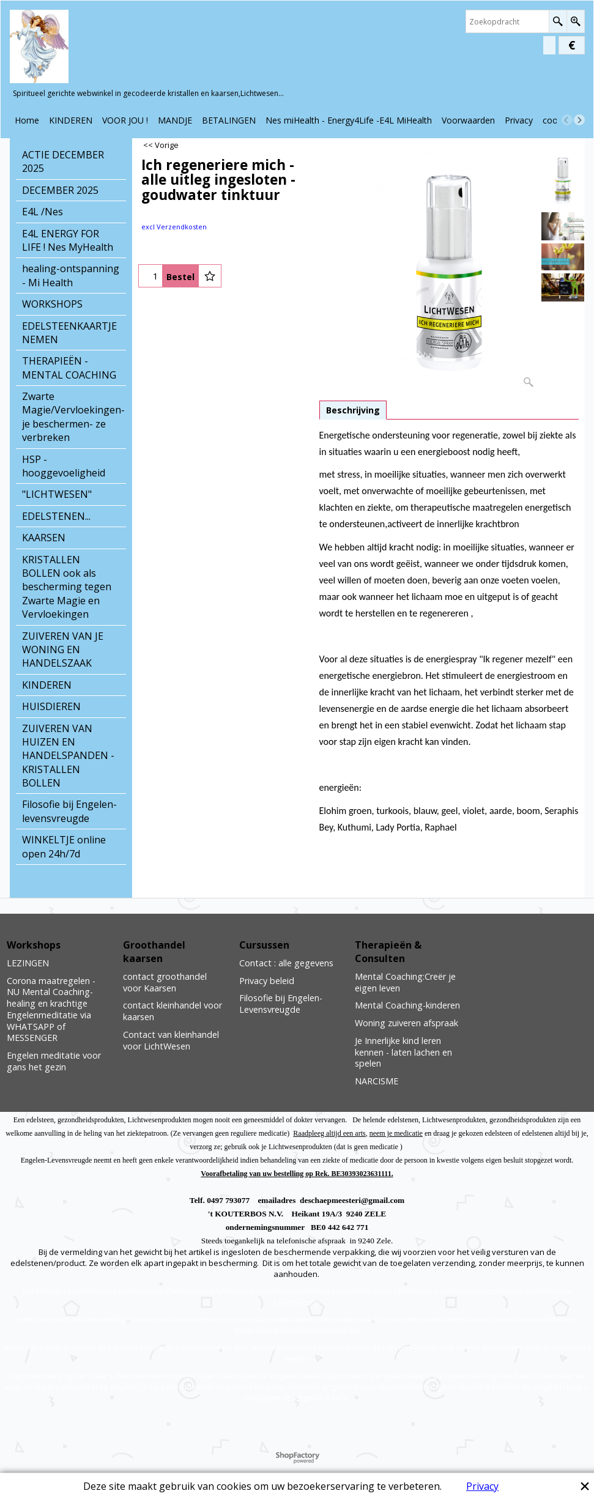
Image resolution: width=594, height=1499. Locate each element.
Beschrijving (353, 410)
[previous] (567, 119)
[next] (579, 119)
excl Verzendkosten (174, 226)
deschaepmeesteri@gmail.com (352, 1200)
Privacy (482, 1486)
